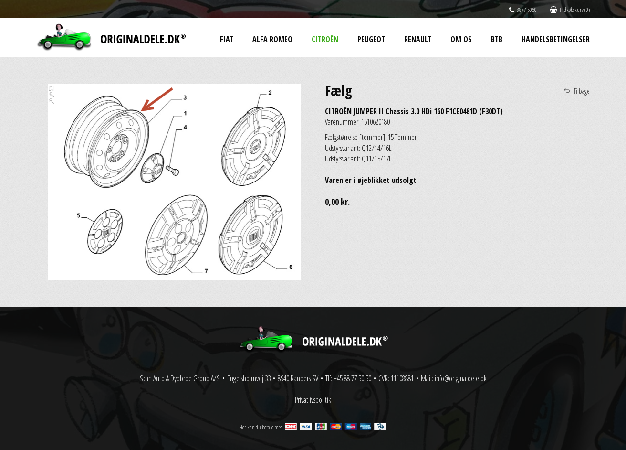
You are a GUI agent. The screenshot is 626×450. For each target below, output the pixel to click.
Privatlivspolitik (313, 400)
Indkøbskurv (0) (570, 10)
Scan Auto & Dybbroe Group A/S (180, 378)
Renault (417, 39)
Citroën (325, 39)
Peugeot (371, 39)
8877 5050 (523, 10)
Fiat (226, 39)
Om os (461, 39)
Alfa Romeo (272, 39)
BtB (496, 39)
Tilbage (582, 91)
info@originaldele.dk (461, 378)
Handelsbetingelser (556, 39)
